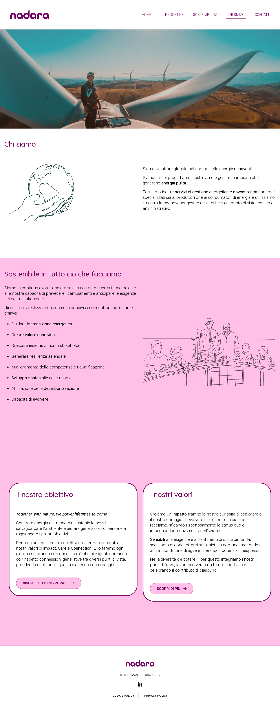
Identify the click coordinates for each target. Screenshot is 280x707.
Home (146, 15)
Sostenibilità (205, 15)
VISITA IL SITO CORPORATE (46, 583)
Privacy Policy (156, 695)
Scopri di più (169, 589)
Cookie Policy (123, 695)
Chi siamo (236, 15)
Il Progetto (172, 15)
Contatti (263, 15)
